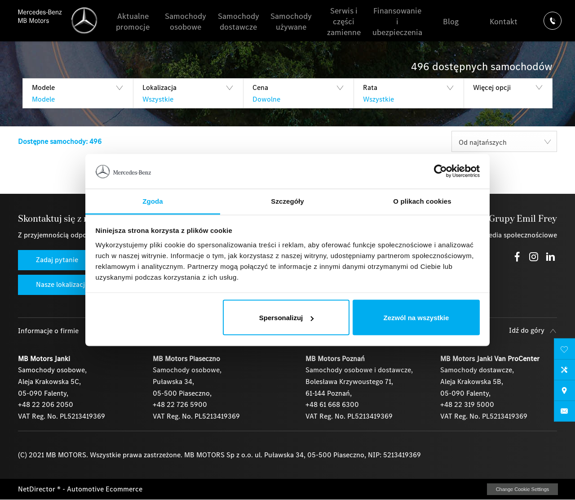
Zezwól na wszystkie (416, 317)
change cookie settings (522, 489)
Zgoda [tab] (152, 201)
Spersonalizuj (286, 317)
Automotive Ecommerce (104, 489)
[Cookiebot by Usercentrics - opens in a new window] (440, 171)
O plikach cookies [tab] (422, 201)
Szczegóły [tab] (287, 201)
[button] (77, 93)
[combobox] (504, 141)
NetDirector (37, 489)
